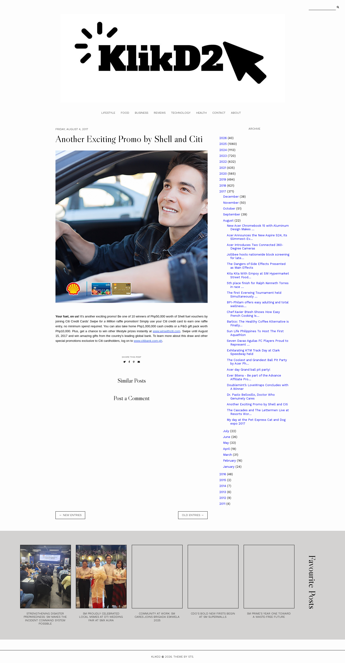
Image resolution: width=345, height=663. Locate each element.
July (226, 431)
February (230, 460)
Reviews (159, 112)
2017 (223, 191)
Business (141, 112)
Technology (181, 112)
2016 (223, 474)
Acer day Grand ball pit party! (248, 369)
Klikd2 (156, 656)
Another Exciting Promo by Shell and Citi (257, 404)
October (229, 208)
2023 (223, 156)
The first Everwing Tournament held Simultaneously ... (254, 294)
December (231, 196)
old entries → (193, 515)
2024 (223, 150)
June (227, 437)
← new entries (70, 515)
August (229, 220)
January (229, 466)
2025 (223, 144)
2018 (223, 185)
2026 (223, 138)
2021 (223, 168)
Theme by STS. (183, 656)
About (236, 112)
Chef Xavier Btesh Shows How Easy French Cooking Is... (253, 313)
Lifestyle (108, 112)
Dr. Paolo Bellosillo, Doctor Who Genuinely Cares (251, 396)
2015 (223, 480)
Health (201, 112)
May (226, 443)
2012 (223, 498)
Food (125, 112)
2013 (223, 492)
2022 (223, 161)
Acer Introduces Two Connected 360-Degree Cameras (255, 246)
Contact (218, 112)
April (227, 449)
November (231, 202)
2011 (222, 503)
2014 (223, 486)
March (228, 454)
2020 (223, 173)
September (232, 214)
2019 (223, 179)
